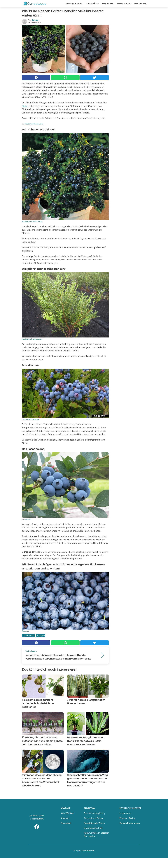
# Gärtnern (28, 635)
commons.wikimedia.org (30, 419)
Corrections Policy (93, 818)
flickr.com (25, 631)
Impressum (125, 813)
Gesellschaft (124, 3)
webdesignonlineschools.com (32, 221)
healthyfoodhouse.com (34, 124)
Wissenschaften (74, 3)
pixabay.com (26, 519)
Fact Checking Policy (94, 813)
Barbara (35, 20)
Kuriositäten (92, 3)
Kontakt (65, 818)
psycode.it (66, 823)
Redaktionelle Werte (94, 823)
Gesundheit (108, 3)
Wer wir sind (67, 813)
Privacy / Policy (127, 818)
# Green (40, 635)
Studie (25, 106)
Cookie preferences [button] (129, 823)
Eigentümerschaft (93, 827)
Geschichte (140, 3)
